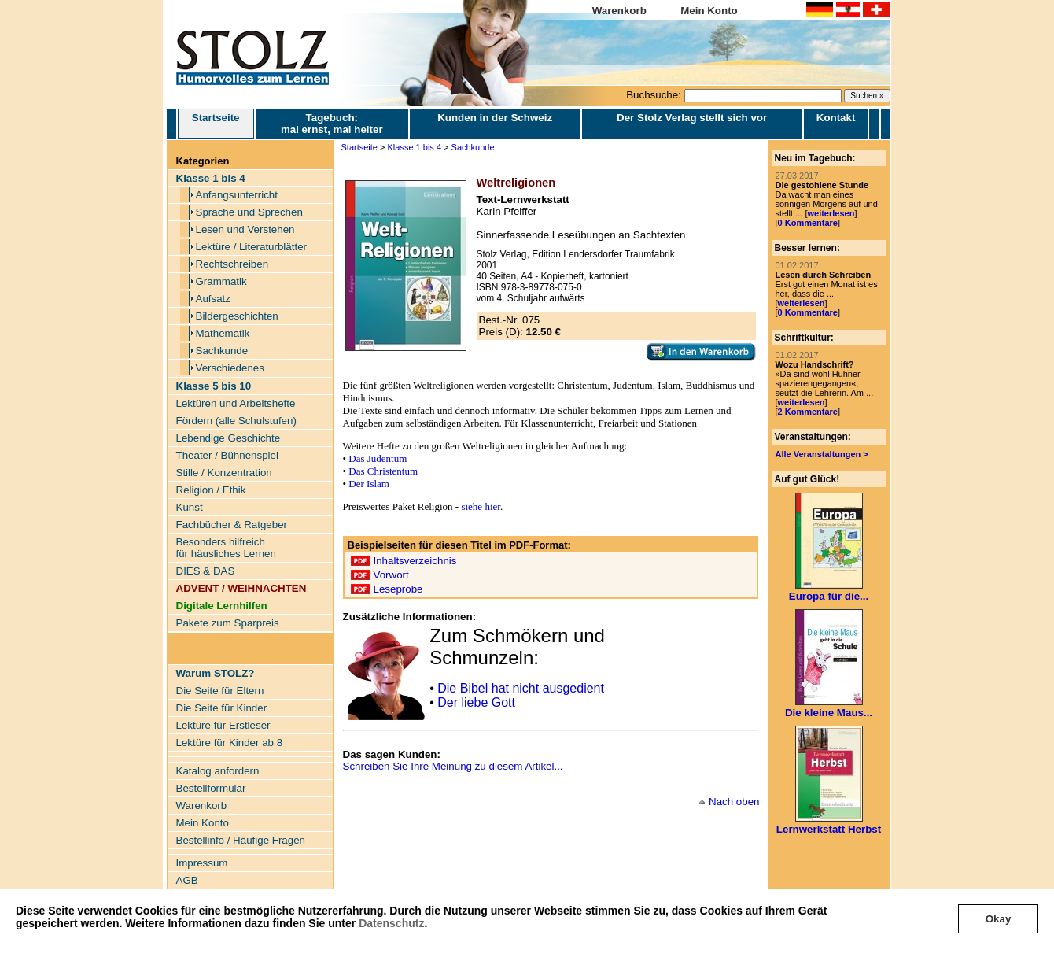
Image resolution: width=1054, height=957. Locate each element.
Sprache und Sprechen (249, 212)
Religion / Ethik (211, 490)
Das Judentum (377, 458)
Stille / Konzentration (224, 473)
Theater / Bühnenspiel (227, 455)
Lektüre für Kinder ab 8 (229, 742)
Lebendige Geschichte (228, 438)
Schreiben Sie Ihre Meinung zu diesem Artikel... (453, 766)
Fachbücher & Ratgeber (232, 524)
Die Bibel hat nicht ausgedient (520, 688)
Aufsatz (213, 299)
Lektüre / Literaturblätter (252, 247)
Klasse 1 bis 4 (414, 147)
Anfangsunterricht (237, 195)
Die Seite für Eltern (220, 691)
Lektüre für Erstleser (223, 725)
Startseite (216, 123)
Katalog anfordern (218, 771)
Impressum (202, 863)
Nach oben (734, 801)
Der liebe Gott (476, 702)
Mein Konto (709, 11)
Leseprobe (398, 589)
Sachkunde (222, 351)
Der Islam (368, 484)
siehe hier (480, 506)
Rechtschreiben (232, 264)
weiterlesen (830, 213)
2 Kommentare (808, 411)
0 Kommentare (808, 222)
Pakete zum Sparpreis (227, 623)
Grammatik (221, 281)
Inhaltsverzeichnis (415, 561)
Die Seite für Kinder (221, 708)
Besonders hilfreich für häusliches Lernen (226, 548)
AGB (187, 880)
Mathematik (223, 333)
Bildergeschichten (237, 316)
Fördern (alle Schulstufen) (236, 421)
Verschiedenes (230, 368)
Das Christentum (383, 471)
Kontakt (836, 118)
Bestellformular (211, 788)
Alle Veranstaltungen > (822, 454)
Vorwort (391, 575)
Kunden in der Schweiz (494, 118)
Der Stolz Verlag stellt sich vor (692, 118)
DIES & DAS (205, 571)
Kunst (189, 507)
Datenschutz (391, 923)
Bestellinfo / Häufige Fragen (240, 840)
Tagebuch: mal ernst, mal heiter (332, 123)
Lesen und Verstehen (245, 229)
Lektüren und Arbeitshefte (236, 403)
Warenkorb (619, 11)
